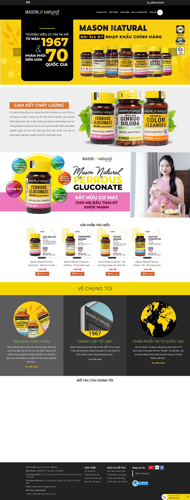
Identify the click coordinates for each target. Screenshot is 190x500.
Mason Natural (142, 473)
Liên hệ (152, 12)
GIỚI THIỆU (90, 468)
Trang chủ (101, 12)
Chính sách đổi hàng (116, 478)
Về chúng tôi (89, 471)
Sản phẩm (124, 12)
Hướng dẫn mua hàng (116, 475)
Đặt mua (42, 274)
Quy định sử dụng (92, 482)
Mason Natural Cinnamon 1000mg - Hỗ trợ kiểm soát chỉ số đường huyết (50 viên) (77, 265)
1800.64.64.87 (155, 2)
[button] (14, 52)
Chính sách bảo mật (93, 478)
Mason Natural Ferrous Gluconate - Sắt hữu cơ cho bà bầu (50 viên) (41, 265)
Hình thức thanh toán (116, 471)
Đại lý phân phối (139, 12)
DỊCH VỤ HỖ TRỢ (116, 468)
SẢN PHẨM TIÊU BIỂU (95, 225)
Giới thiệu (113, 12)
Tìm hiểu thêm (31, 367)
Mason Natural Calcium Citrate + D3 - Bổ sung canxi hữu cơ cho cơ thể (147, 265)
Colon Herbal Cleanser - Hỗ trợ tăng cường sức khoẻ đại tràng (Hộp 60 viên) (111, 265)
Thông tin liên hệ (91, 475)
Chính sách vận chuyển (117, 482)
